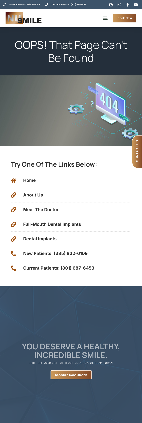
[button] (105, 18)
